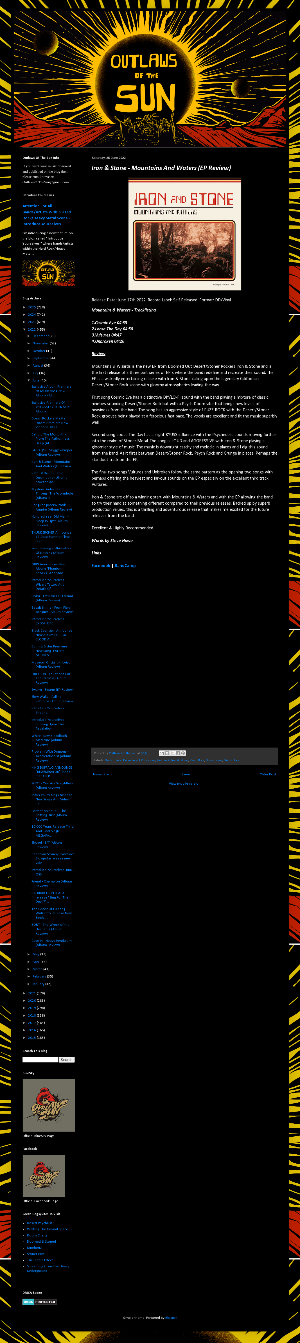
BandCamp (125, 566)
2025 (32, 307)
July (36, 373)
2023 (32, 322)
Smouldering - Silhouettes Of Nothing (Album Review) (51, 553)
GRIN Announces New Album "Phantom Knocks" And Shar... (48, 569)
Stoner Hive (36, 1254)
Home (185, 774)
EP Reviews (147, 760)
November (41, 343)
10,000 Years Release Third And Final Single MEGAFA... (52, 831)
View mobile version (184, 784)
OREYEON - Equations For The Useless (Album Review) (50, 678)
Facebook (101, 566)
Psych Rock (197, 760)
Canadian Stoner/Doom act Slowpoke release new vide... (52, 858)
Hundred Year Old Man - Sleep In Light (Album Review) (50, 521)
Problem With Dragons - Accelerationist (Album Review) (51, 756)
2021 (32, 993)
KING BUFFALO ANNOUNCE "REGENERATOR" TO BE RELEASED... (51, 772)
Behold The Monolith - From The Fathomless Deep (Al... (50, 439)
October (39, 351)
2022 (32, 329)
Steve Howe (214, 760)
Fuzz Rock (163, 760)
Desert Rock (113, 760)
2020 (32, 1001)
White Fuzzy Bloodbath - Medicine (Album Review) (50, 740)
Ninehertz (34, 1248)
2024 (32, 315)
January (39, 984)
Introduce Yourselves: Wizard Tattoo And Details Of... (48, 584)
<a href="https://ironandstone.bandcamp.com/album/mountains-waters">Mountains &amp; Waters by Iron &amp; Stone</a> (141, 657)
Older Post (268, 774)
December (41, 336)
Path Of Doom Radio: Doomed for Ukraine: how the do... (49, 477)
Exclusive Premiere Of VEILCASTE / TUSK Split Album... (50, 407)
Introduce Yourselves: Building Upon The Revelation (48, 724)
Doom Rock (130, 760)
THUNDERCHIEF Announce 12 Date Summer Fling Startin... (51, 537)
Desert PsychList (39, 1223)
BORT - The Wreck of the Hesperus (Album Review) (50, 929)
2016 (32, 1030)
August (38, 365)
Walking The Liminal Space (47, 1229)
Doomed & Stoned (41, 1241)
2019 (32, 1008)
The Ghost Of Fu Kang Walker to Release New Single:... (51, 913)
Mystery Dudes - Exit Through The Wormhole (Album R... (52, 493)
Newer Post (102, 774)
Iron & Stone (179, 760)
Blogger (171, 1318)
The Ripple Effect (40, 1260)
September (41, 358)
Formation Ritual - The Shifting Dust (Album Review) (49, 815)
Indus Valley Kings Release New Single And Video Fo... (51, 799)
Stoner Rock (231, 760)
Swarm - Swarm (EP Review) (52, 690)
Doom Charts (37, 1235)
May (36, 954)
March (38, 969)
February (40, 976)
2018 (32, 1015)
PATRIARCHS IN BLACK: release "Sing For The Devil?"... (49, 897)
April (36, 962)
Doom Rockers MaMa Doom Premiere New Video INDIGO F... (49, 423)
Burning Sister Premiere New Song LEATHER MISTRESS (49, 651)
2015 (32, 1038)
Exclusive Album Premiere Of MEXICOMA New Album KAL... (51, 391)
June (36, 380)
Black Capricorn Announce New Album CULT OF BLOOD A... (51, 635)
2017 (32, 1023)
